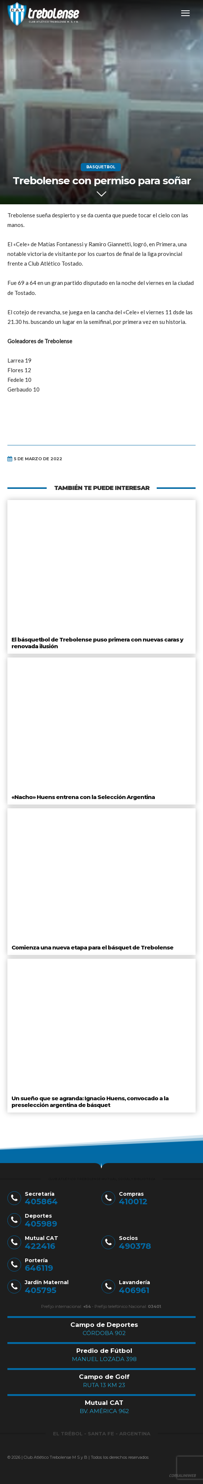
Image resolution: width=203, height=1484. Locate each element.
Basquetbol (101, 167)
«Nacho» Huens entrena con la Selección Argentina (83, 797)
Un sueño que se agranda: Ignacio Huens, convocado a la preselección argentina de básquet (90, 1101)
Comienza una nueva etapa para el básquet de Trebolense (92, 947)
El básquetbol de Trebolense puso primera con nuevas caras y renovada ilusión (97, 643)
